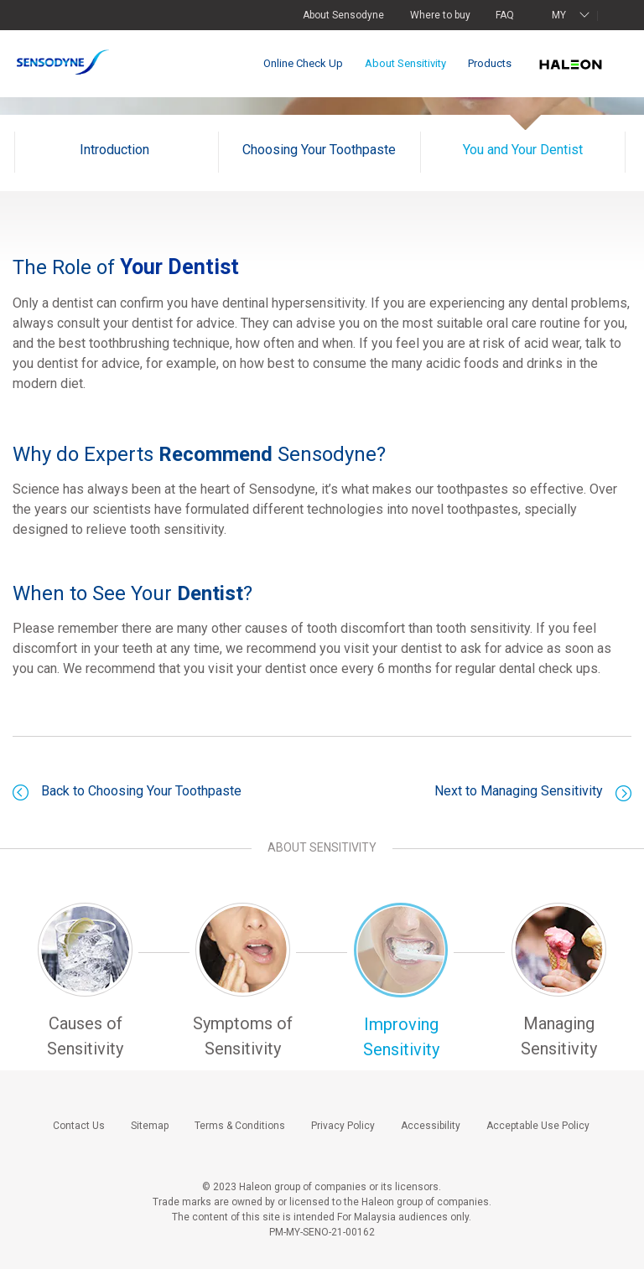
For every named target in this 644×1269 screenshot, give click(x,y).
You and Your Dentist (523, 150)
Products (490, 63)
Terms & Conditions (240, 1126)
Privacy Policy (343, 1126)
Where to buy (440, 15)
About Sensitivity (405, 63)
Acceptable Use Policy (537, 1126)
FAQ (505, 15)
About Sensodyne (343, 15)
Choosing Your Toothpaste (319, 150)
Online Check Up (303, 63)
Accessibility (430, 1126)
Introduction (114, 150)
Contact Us (79, 1126)
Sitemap (150, 1126)
